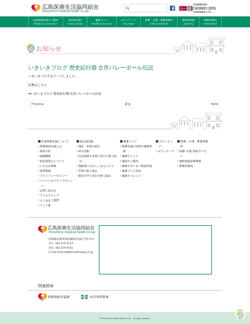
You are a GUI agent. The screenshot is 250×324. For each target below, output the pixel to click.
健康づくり (130, 141)
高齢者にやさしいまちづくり (96, 166)
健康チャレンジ (131, 175)
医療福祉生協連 (54, 297)
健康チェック (130, 156)
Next (214, 104)
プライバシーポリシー (53, 175)
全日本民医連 (94, 297)
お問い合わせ (48, 190)
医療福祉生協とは (51, 146)
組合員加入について (52, 161)
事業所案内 (186, 166)
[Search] (146, 8)
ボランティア (166, 151)
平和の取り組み (87, 171)
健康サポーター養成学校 (137, 166)
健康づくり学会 (131, 171)
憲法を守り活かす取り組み (94, 175)
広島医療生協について (55, 141)
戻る (128, 104)
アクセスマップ (49, 195)
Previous (37, 104)
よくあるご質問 (49, 200)
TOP (240, 314)
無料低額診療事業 (190, 161)
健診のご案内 (130, 161)
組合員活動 (86, 141)
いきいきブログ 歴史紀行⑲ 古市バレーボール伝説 (66, 93)
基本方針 (45, 151)
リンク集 (45, 205)
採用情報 (45, 171)
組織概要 (45, 156)
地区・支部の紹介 (89, 146)
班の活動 (83, 151)
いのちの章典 (48, 166)
